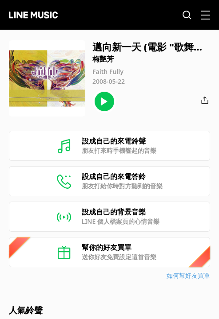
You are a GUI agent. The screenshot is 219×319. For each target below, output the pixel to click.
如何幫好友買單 (188, 275)
